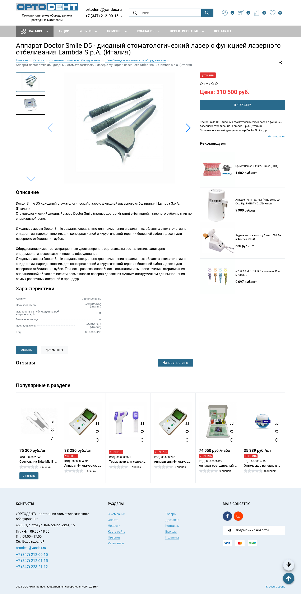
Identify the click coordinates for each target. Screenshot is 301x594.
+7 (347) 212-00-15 (102, 16)
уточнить (208, 75)
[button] (188, 128)
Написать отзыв (175, 363)
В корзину (29, 475)
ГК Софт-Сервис (275, 586)
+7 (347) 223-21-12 (32, 566)
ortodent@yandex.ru (103, 9)
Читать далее (276, 137)
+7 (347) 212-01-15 (32, 560)
